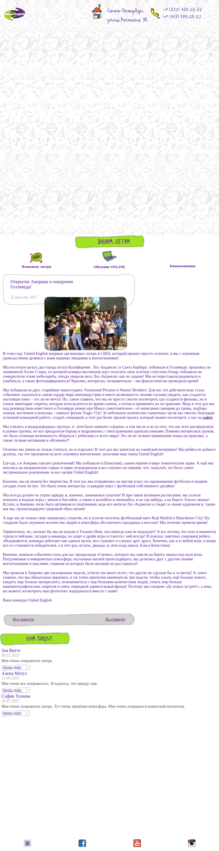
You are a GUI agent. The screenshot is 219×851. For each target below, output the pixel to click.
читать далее (12, 667)
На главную (115, 619)
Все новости (23, 619)
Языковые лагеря (36, 266)
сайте (208, 417)
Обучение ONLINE (109, 267)
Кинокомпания (182, 266)
